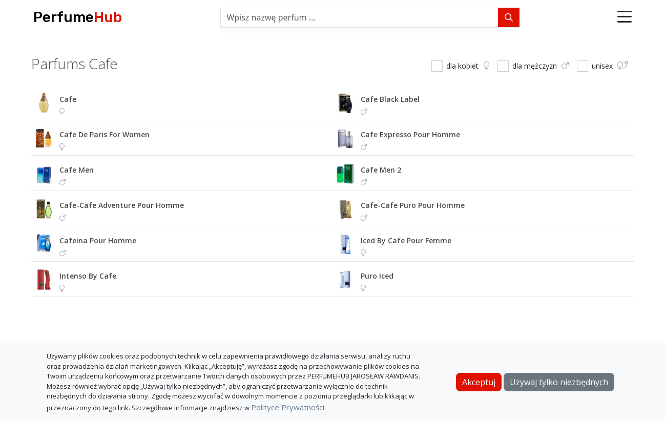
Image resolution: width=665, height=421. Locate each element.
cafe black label (390, 99)
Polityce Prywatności (287, 407)
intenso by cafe (87, 276)
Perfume (77, 17)
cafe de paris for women (104, 134)
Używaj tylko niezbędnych (559, 382)
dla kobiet (467, 66)
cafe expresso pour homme (410, 134)
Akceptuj (478, 382)
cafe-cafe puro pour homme (413, 205)
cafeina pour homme (97, 240)
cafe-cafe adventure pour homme (121, 205)
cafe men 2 (381, 170)
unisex (610, 66)
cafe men (76, 170)
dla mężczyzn (540, 66)
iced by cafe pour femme (406, 240)
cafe (67, 99)
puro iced (377, 276)
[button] (624, 17)
